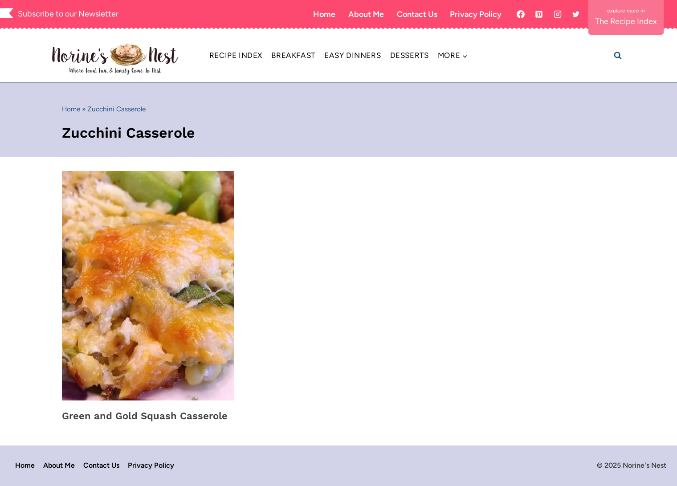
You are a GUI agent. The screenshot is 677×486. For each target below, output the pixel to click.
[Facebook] (521, 14)
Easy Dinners (352, 55)
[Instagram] (558, 14)
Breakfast (293, 55)
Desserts (409, 55)
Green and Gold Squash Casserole (145, 415)
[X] (576, 14)
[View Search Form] (618, 56)
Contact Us (417, 14)
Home (324, 14)
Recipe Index (235, 55)
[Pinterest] (539, 14)
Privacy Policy (476, 14)
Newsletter (98, 14)
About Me (366, 14)
